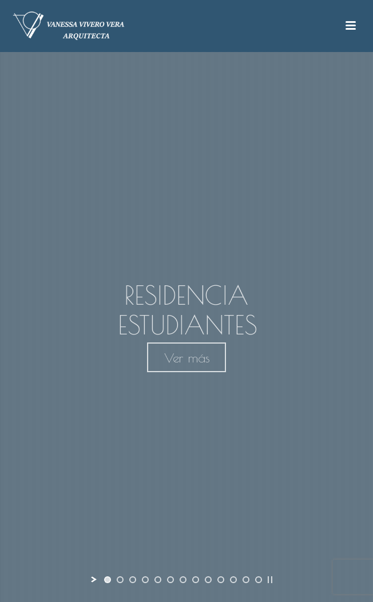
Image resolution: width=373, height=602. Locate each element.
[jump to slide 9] (208, 579)
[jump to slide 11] (233, 579)
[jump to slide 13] (258, 579)
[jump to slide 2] (120, 579)
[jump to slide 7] (183, 579)
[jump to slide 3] (132, 579)
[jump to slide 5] (157, 579)
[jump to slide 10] (220, 579)
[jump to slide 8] (195, 579)
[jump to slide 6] (170, 579)
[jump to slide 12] (246, 579)
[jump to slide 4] (145, 579)
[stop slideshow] (270, 579)
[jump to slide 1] (107, 579)
